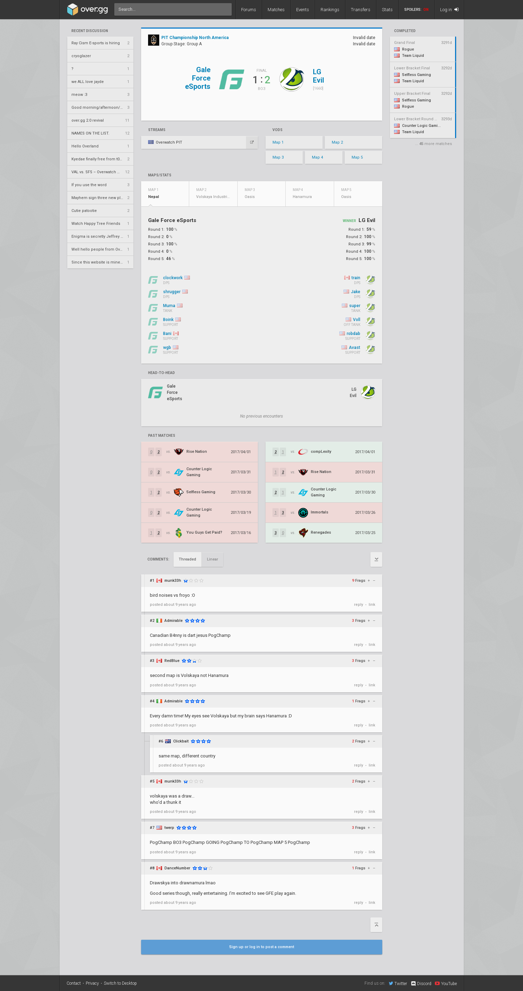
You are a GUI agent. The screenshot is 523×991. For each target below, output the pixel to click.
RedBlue (171, 660)
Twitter (398, 983)
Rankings (330, 9)
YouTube (446, 983)
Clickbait (181, 741)
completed (405, 31)
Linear (212, 559)
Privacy (92, 983)
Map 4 (317, 157)
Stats (387, 9)
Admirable (173, 620)
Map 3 (278, 157)
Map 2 (337, 142)
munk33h (172, 580)
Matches (276, 9)
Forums (248, 9)
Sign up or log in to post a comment (261, 947)
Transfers (360, 9)
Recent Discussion (89, 31)
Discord (420, 983)
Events (302, 9)
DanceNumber (177, 868)
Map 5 (357, 157)
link (372, 605)
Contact (74, 983)
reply (358, 605)
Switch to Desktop (120, 983)
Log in (449, 9)
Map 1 (278, 142)
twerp (169, 827)
